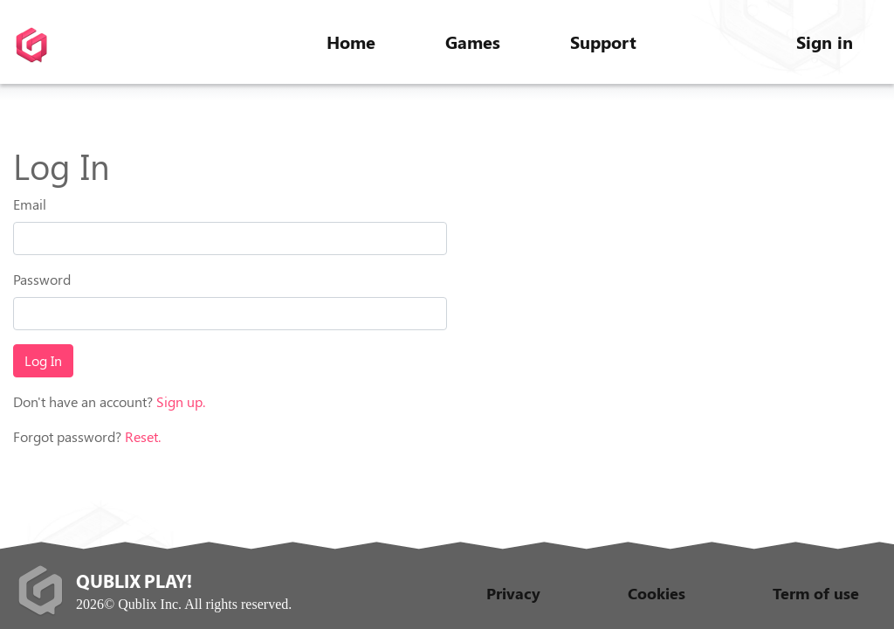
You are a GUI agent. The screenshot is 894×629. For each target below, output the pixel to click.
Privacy (513, 593)
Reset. (143, 436)
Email (29, 204)
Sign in (824, 41)
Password (42, 279)
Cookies (656, 593)
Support (603, 41)
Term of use (816, 593)
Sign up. (180, 401)
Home (351, 41)
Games (472, 41)
